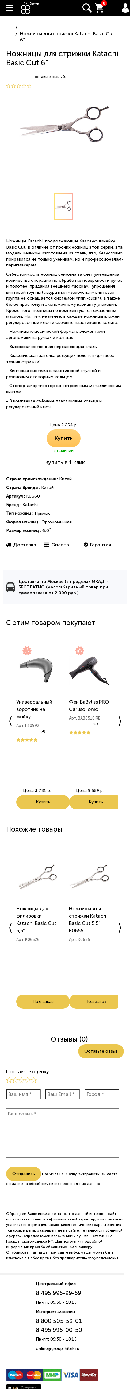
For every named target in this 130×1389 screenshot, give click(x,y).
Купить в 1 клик (65, 462)
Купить (64, 438)
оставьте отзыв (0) (51, 77)
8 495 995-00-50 (59, 1329)
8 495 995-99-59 (58, 1293)
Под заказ (43, 1001)
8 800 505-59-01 (59, 1321)
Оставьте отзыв (101, 1051)
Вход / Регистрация (125, 8)
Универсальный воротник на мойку (34, 709)
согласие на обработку (27, 1183)
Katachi (30, 504)
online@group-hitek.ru (57, 1348)
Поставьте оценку (27, 1071)
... (22, 27)
